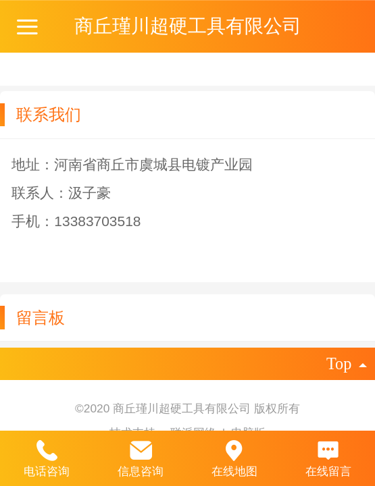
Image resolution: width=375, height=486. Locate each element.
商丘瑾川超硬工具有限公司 (187, 26)
